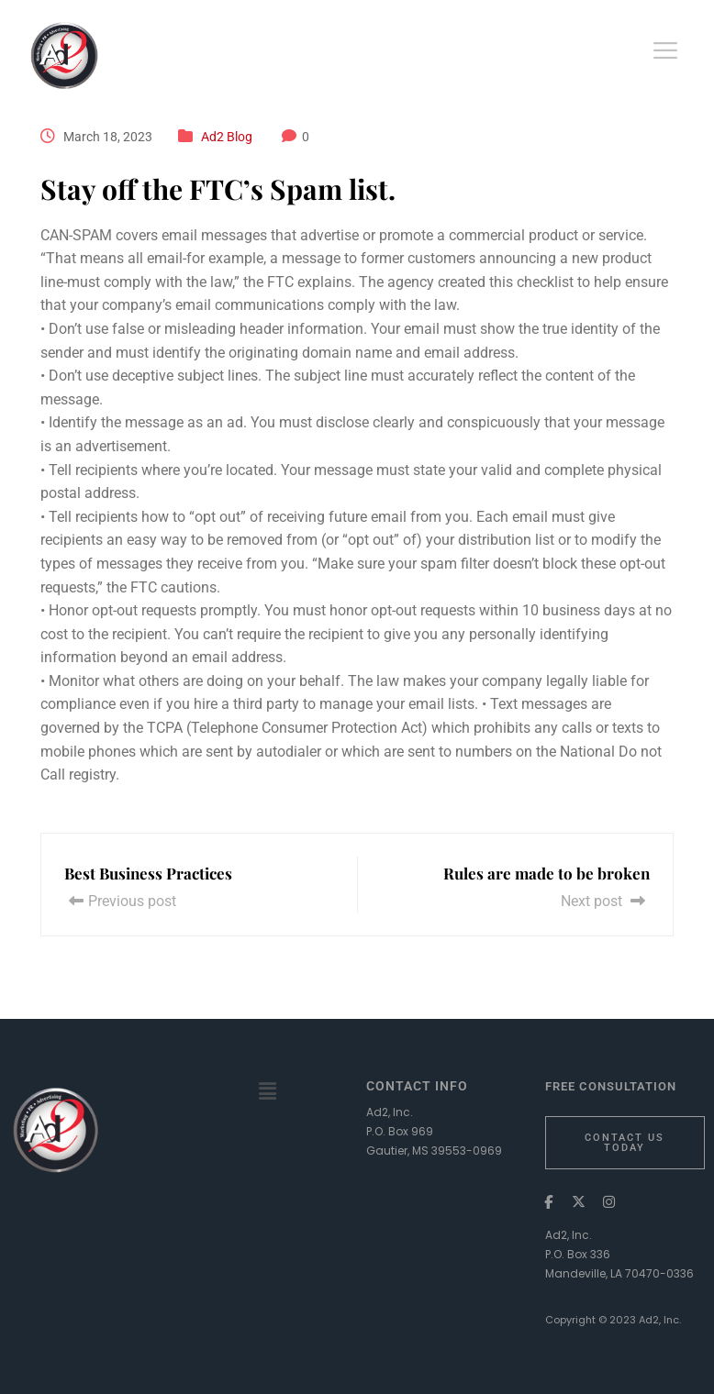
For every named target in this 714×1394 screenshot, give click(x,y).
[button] (268, 1091)
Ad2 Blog (226, 136)
